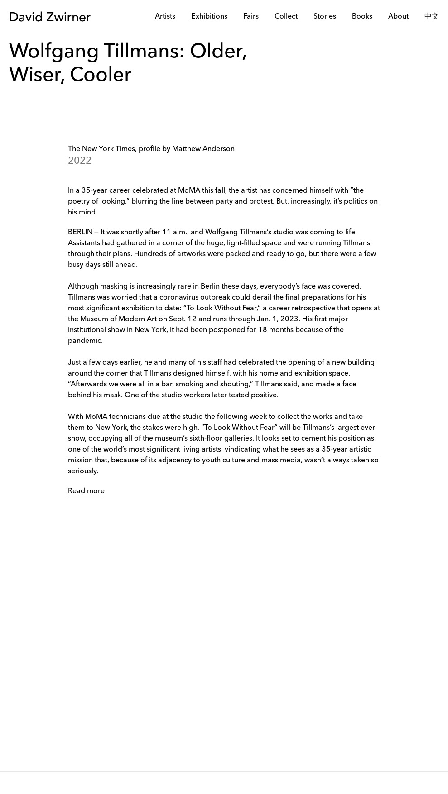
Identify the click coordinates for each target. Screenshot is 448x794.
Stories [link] (324, 16)
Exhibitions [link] (209, 16)
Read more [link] (86, 491)
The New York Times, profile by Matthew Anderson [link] (151, 149)
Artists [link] (165, 16)
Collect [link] (286, 16)
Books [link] (362, 16)
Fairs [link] (251, 16)
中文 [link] (431, 16)
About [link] (398, 16)
